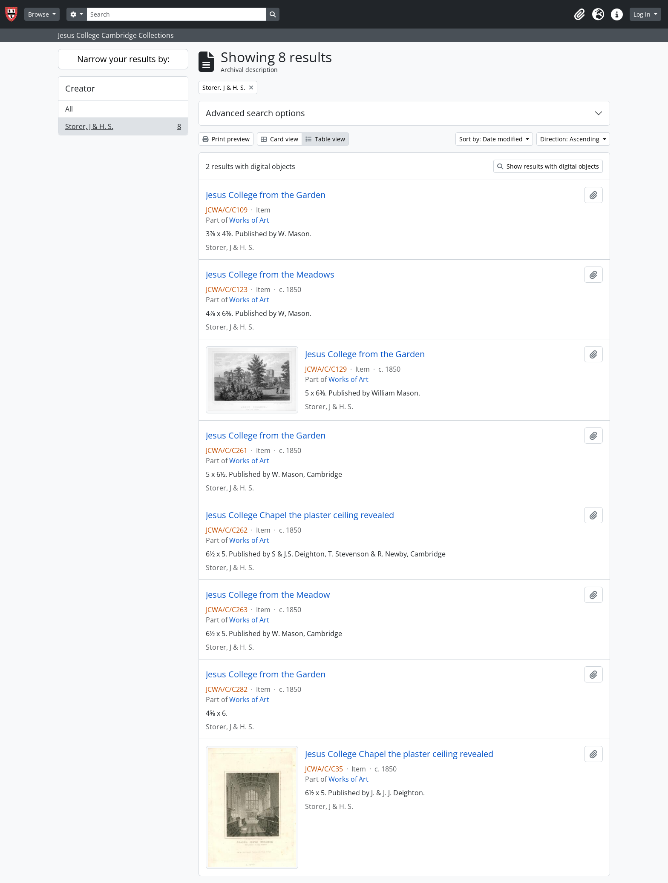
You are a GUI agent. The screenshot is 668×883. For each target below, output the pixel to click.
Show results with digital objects (548, 166)
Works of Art (249, 220)
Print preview (226, 139)
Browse (39, 14)
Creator (80, 88)
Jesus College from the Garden (265, 195)
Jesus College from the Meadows (270, 274)
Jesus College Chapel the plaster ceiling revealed (300, 515)
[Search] (176, 14)
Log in (642, 14)
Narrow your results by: (123, 59)
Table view (325, 139)
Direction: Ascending (570, 139)
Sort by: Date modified (491, 139)
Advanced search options (255, 113)
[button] (579, 14)
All (69, 109)
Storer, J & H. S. (123, 128)
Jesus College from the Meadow (268, 595)
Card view (279, 139)
